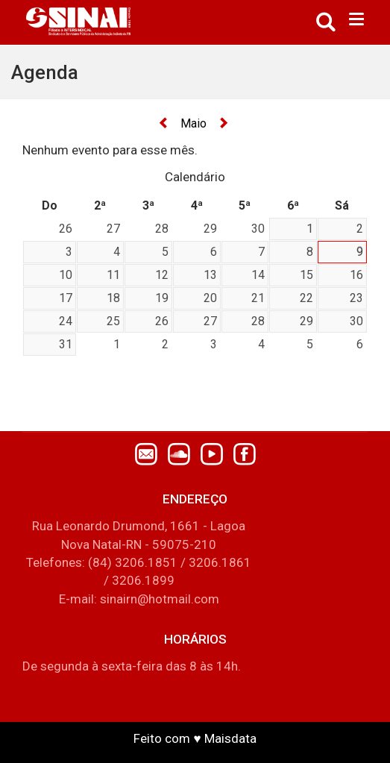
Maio (193, 123)
